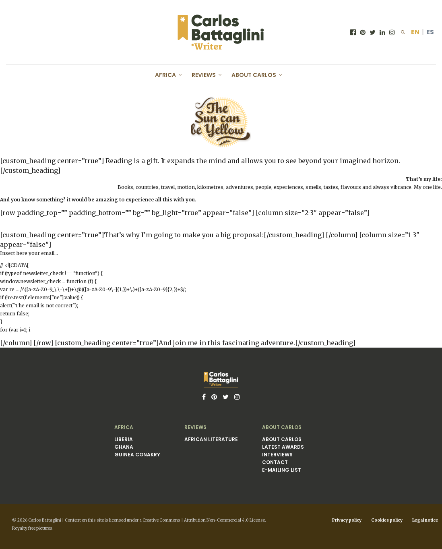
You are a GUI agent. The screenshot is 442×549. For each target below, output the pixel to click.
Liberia (123, 439)
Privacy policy (346, 520)
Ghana (123, 446)
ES (430, 32)
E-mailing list (281, 469)
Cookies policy (387, 520)
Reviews (204, 75)
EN (415, 32)
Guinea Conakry (137, 454)
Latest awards (283, 446)
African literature (211, 439)
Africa (165, 75)
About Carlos (253, 75)
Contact (275, 462)
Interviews (277, 454)
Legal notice (425, 520)
